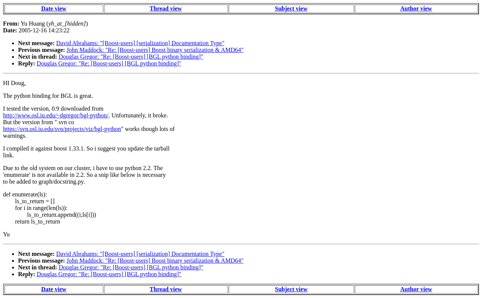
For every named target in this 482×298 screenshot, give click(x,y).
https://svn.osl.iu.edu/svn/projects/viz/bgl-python (62, 129)
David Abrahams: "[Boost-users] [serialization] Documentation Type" (140, 43)
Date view (53, 8)
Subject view (291, 8)
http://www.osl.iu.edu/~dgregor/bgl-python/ (55, 115)
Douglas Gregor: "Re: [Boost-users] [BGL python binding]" (131, 56)
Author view (416, 8)
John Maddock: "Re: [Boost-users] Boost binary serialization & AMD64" (155, 50)
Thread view (165, 8)
